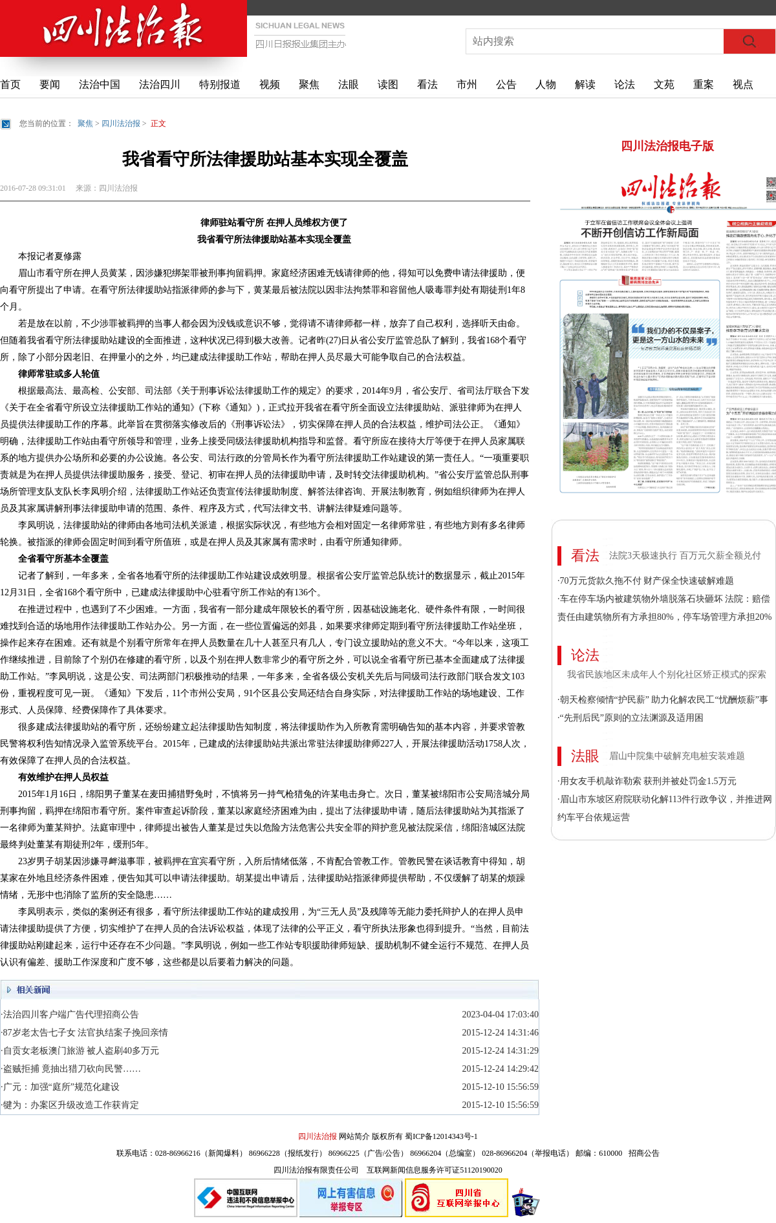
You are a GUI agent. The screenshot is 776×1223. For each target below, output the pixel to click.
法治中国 (99, 84)
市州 (467, 84)
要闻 (49, 84)
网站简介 (354, 1136)
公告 (506, 84)
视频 (269, 84)
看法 (427, 84)
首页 (10, 84)
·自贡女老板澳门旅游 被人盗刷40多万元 (80, 1051)
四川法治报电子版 (667, 146)
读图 (388, 84)
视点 (743, 84)
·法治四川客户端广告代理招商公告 (70, 1014)
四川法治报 (121, 123)
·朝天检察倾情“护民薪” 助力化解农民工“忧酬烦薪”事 (662, 700)
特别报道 (220, 84)
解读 (585, 84)
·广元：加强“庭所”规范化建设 (60, 1087)
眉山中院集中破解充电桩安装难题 (677, 756)
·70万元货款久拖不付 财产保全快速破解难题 (645, 581)
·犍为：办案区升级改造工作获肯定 (70, 1105)
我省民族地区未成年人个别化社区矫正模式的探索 (666, 674)
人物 (545, 84)
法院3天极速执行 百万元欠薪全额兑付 (685, 555)
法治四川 (159, 84)
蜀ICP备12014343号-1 (441, 1136)
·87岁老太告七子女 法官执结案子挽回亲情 (84, 1032)
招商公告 (644, 1153)
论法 (624, 84)
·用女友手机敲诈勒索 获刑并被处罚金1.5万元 (647, 781)
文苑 (664, 84)
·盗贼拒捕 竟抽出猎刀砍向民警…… (71, 1069)
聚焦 (309, 84)
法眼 (348, 84)
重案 (703, 84)
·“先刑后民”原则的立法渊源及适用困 (630, 718)
